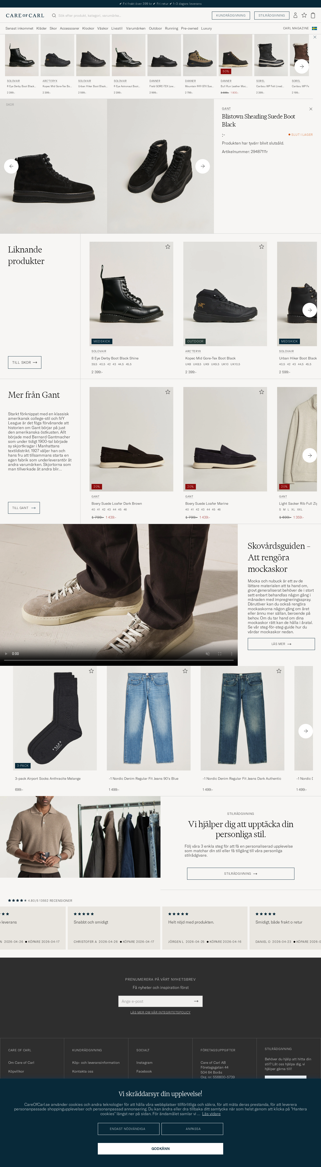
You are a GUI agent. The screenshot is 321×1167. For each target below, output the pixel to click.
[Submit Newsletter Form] (196, 1001)
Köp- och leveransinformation (96, 1062)
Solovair (13, 81)
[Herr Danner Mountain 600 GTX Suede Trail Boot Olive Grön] (200, 55)
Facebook (144, 1071)
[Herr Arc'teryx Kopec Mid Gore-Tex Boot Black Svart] (57, 55)
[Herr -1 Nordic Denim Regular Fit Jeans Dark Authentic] (242, 718)
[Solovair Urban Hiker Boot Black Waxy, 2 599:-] (93, 64)
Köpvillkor (16, 1071)
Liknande (26, 255)
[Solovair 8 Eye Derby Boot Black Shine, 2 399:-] (22, 64)
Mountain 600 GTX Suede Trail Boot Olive (199, 86)
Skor (10, 104)
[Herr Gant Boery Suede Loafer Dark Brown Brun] (131, 439)
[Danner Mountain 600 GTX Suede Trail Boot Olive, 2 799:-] (200, 64)
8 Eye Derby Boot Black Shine (20, 86)
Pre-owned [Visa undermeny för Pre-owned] (189, 28)
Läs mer (278, 644)
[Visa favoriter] (304, 15)
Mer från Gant (34, 395)
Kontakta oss (82, 1071)
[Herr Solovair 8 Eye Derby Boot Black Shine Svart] (22, 55)
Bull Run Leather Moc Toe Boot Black (233, 86)
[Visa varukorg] (313, 15)
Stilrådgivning (272, 15)
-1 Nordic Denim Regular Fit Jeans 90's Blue (143, 778)
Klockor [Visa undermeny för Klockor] (88, 28)
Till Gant (24, 508)
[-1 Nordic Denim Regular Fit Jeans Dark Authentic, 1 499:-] (242, 729)
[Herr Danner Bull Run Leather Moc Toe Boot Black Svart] (235, 55)
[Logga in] (295, 16)
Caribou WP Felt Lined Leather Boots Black (269, 86)
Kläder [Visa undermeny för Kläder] (41, 28)
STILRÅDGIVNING (237, 873)
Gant (226, 108)
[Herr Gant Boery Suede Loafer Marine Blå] (225, 439)
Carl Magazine (296, 28)
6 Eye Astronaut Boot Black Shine (126, 86)
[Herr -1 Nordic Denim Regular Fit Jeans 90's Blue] (149, 718)
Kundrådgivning (231, 15)
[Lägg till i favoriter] (166, 247)
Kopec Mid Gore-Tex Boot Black (57, 86)
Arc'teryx (50, 81)
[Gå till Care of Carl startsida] (25, 16)
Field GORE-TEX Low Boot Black (161, 86)
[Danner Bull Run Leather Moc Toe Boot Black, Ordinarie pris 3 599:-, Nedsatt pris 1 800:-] (235, 64)
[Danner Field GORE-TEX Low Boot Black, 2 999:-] (164, 64)
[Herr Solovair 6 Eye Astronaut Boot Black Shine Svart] (128, 55)
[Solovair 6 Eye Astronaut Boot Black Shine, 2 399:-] (128, 64)
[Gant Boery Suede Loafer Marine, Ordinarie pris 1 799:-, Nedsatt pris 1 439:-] (225, 453)
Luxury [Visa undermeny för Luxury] (206, 28)
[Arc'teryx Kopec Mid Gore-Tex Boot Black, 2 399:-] (57, 64)
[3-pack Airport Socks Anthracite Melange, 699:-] (55, 729)
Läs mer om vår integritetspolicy (160, 1012)
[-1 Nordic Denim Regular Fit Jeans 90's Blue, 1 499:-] (149, 729)
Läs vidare (211, 1113)
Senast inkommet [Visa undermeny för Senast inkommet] (19, 28)
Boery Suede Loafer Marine (206, 503)
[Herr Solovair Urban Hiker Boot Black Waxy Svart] (93, 55)
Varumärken (135, 28)
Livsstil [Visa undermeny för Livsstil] (117, 28)
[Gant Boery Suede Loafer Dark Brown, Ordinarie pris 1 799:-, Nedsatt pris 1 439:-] (131, 453)
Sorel (260, 81)
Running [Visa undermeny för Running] (171, 28)
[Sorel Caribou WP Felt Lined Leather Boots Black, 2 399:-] (271, 64)
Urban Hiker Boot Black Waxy (92, 86)
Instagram (144, 1062)
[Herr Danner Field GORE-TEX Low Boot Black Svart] (164, 55)
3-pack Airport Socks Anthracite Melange (48, 778)
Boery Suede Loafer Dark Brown (117, 503)
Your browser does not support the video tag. (119, 595)
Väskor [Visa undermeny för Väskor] (102, 28)
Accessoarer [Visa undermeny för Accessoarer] (69, 28)
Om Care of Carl (21, 1062)
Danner (154, 81)
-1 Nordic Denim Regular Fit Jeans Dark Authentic (242, 778)
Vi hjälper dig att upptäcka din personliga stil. (240, 829)
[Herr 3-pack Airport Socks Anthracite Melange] (55, 718)
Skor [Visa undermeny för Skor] (53, 28)
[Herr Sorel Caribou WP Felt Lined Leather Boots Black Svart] (271, 55)
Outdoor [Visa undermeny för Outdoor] (155, 28)
